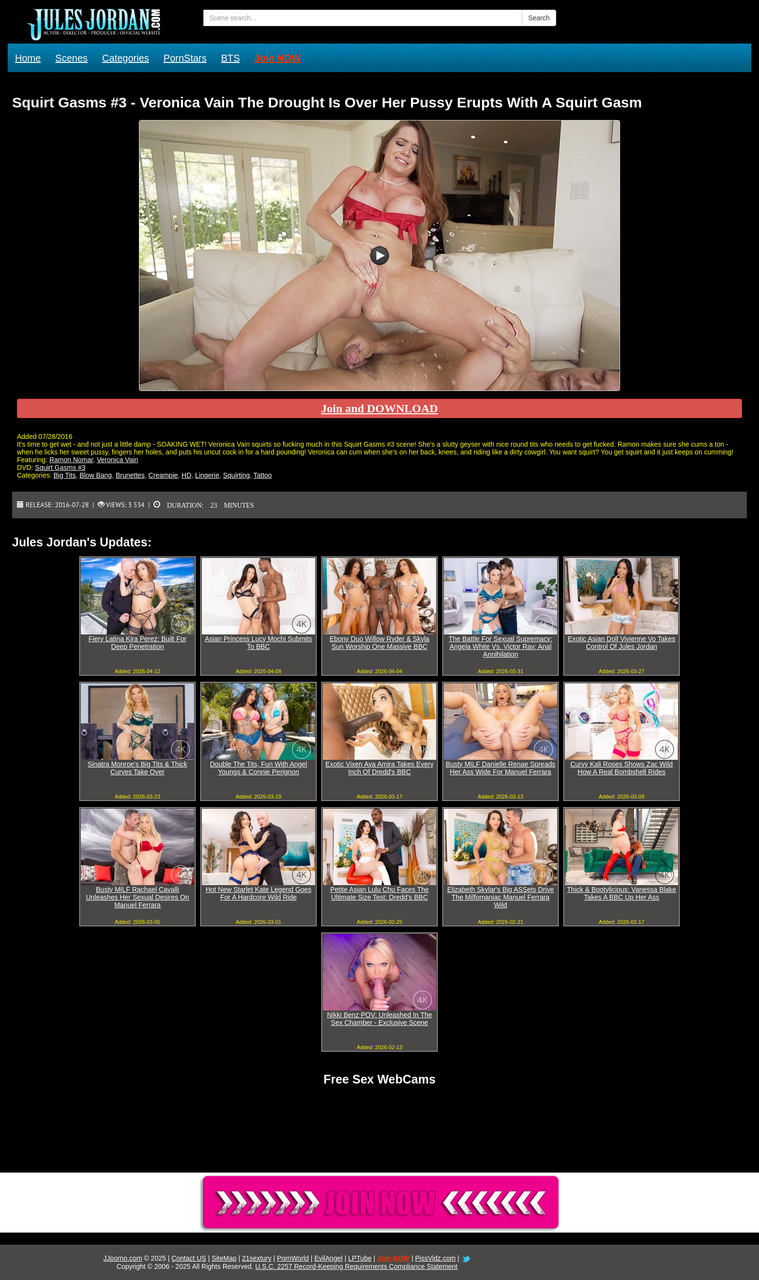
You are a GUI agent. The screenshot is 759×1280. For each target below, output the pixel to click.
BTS (230, 58)
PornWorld (293, 1258)
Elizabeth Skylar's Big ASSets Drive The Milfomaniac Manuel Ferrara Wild (500, 897)
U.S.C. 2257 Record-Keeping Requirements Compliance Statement (356, 1266)
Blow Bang (95, 475)
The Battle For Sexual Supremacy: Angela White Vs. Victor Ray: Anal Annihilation (500, 646)
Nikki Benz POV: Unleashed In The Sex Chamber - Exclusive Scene (379, 1018)
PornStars (185, 58)
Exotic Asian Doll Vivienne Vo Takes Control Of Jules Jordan (621, 642)
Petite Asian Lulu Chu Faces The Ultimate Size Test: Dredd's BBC (379, 893)
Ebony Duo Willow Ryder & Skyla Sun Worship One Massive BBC (379, 642)
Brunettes (130, 475)
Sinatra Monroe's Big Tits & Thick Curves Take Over (137, 768)
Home (28, 58)
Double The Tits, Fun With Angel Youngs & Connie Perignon (258, 768)
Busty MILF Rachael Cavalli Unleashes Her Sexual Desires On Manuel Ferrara (137, 897)
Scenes (71, 58)
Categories (125, 58)
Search (538, 18)
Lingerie (207, 475)
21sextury (257, 1258)
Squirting (236, 475)
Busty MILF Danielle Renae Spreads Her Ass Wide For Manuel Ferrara (500, 768)
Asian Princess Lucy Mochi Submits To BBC (258, 642)
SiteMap (224, 1258)
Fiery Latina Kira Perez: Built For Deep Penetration (137, 642)
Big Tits (64, 475)
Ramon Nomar (71, 460)
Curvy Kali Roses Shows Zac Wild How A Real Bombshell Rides (621, 768)
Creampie (163, 475)
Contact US (188, 1258)
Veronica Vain (117, 460)
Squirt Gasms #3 (60, 467)
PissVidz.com (435, 1258)
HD (186, 475)
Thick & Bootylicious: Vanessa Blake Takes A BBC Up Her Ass (621, 893)
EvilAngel (328, 1258)
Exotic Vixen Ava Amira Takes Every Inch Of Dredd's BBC (379, 768)
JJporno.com (122, 1258)
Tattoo (263, 475)
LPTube (360, 1258)
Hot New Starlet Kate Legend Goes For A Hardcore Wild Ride (259, 893)
